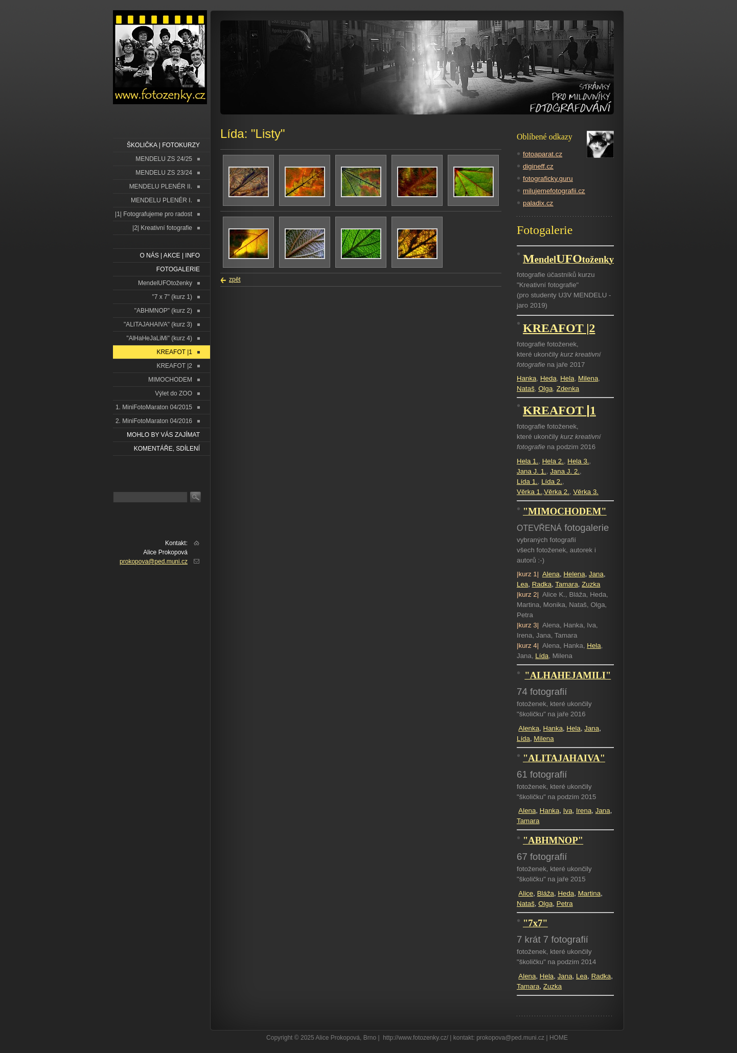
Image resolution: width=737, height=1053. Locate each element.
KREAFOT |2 (174, 365)
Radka (542, 584)
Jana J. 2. (565, 471)
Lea (522, 584)
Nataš (526, 388)
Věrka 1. (529, 492)
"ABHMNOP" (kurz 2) (163, 310)
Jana (596, 574)
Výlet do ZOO (173, 393)
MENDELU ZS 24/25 (163, 158)
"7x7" (535, 923)
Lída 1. (527, 481)
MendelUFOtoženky (165, 283)
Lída (541, 656)
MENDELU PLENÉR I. (161, 200)
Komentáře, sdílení (167, 448)
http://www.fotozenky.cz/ (415, 1037)
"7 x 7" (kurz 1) (172, 296)
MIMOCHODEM (170, 379)
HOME (558, 1037)
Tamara (566, 584)
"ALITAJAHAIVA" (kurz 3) (158, 324)
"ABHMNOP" (553, 840)
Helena (574, 574)
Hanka (527, 378)
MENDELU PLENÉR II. (160, 186)
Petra (565, 903)
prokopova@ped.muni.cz (154, 561)
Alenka (528, 728)
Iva (567, 810)
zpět (235, 279)
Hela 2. (553, 461)
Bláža (545, 893)
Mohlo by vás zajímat (163, 434)
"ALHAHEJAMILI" (567, 675)
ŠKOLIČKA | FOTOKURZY (163, 145)
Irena (583, 810)
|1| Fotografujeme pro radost (153, 214)
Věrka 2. (556, 492)
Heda (548, 378)
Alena (551, 574)
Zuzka (591, 584)
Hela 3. (578, 461)
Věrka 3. (585, 492)
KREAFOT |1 (174, 352)
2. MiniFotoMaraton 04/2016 (154, 421)
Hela (567, 378)
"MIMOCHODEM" (565, 511)
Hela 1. (527, 461)
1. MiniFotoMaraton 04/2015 (154, 407)
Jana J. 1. (531, 471)
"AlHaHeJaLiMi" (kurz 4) (159, 338)
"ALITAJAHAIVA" (564, 758)
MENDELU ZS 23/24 (163, 172)
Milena (588, 378)
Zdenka (568, 388)
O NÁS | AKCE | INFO (170, 255)
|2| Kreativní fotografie (162, 227)
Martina (589, 893)
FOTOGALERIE (178, 269)
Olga (545, 388)
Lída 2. (551, 481)
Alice (525, 893)
